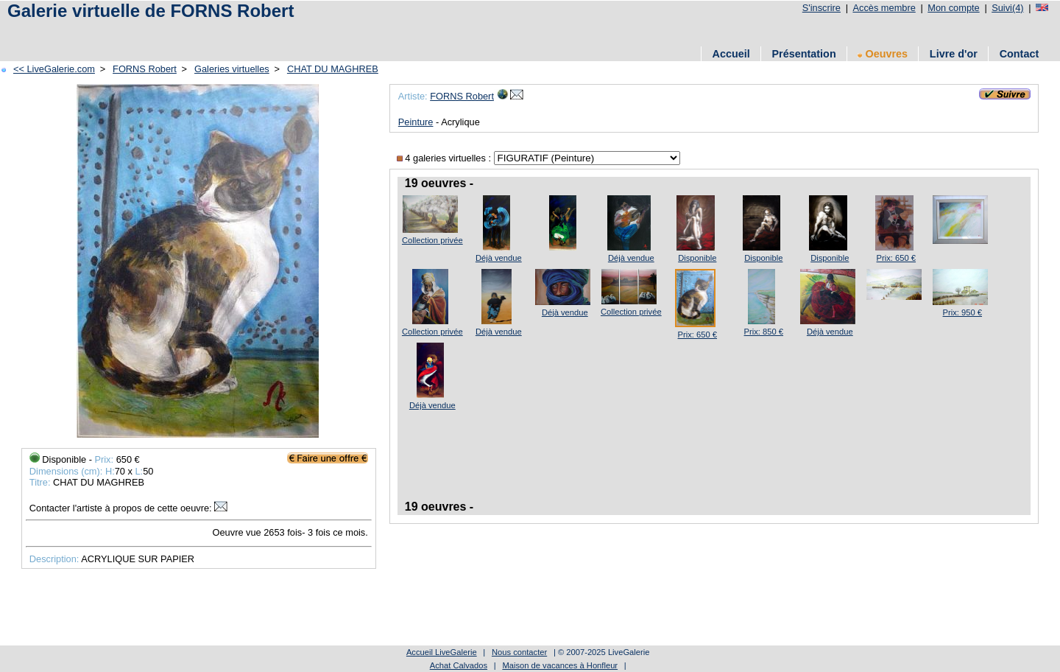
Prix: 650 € (896, 257)
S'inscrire (821, 7)
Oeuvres (883, 54)
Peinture (416, 121)
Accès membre (883, 7)
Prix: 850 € (763, 331)
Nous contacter (519, 652)
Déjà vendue (499, 257)
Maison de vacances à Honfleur (560, 665)
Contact (1019, 54)
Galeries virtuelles (231, 68)
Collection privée (432, 240)
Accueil (731, 54)
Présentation (804, 54)
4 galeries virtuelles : (445, 158)
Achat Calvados (458, 665)
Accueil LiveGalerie (441, 652)
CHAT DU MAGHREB (332, 68)
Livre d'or (954, 54)
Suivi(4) (1007, 7)
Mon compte (953, 7)
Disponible (697, 257)
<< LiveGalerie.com (54, 68)
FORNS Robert (145, 68)
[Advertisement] (272, 31)
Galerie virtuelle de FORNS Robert (150, 11)
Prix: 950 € (962, 312)
